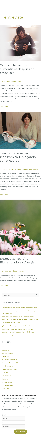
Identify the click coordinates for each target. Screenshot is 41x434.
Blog (3, 81)
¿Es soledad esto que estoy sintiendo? (16, 326)
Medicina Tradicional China (11, 363)
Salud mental (6, 376)
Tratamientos (33, 169)
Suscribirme (20, 431)
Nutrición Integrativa (13, 81)
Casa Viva (5, 350)
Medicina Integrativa (13, 169)
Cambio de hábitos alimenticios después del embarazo (17, 69)
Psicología (5, 372)
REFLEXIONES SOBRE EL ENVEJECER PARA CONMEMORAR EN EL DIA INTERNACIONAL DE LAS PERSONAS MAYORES (20, 320)
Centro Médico (11, 271)
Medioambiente (7, 366)
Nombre (5, 423)
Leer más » (4, 106)
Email (4, 415)
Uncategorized (7, 385)
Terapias (25, 169)
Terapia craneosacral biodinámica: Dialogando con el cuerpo (18, 157)
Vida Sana (5, 388)
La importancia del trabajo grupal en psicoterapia (19, 307)
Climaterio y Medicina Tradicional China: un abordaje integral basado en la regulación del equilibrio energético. (18, 332)
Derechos (5, 356)
